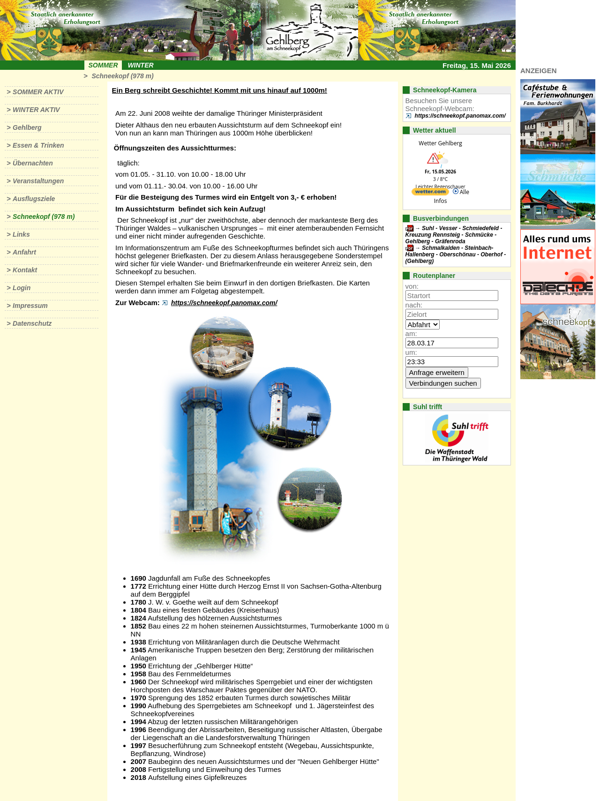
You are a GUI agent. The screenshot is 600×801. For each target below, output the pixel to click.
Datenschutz (32, 323)
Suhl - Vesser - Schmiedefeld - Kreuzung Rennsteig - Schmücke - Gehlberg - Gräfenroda (453, 235)
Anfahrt (24, 252)
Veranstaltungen (38, 181)
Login (21, 288)
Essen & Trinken (38, 145)
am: (411, 333)
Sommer (103, 65)
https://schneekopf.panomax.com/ (224, 303)
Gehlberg (27, 127)
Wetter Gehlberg (440, 143)
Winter (140, 65)
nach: (414, 305)
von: (412, 286)
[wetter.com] (430, 193)
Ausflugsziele (34, 198)
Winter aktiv (36, 109)
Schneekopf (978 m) (122, 76)
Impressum (30, 305)
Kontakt (25, 270)
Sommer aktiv (38, 92)
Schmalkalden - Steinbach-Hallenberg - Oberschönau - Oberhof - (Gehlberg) (455, 254)
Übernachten (33, 163)
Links (21, 234)
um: (411, 352)
